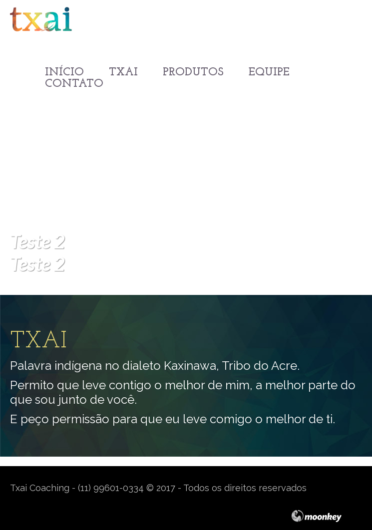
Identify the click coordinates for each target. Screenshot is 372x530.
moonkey (326, 516)
